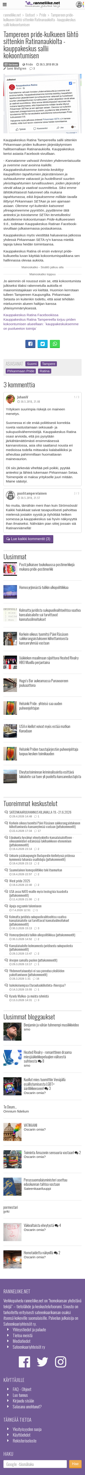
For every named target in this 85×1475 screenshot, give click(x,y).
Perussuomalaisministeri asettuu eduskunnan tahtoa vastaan (45, 1182)
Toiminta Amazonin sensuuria (52, 1152)
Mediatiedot (21, 1341)
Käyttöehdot (21, 1434)
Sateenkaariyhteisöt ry (29, 1346)
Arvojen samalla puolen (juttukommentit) (33, 959)
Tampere (48, 364)
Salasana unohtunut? (27, 1406)
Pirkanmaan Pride (20, 371)
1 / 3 (76, 397)
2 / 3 (76, 493)
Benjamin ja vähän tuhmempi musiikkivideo (51, 1025)
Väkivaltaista (42, 1225)
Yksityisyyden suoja (27, 1429)
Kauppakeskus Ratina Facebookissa (30, 315)
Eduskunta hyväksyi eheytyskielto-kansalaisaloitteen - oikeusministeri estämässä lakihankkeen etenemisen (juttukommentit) (41, 841)
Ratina (44, 371)
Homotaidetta (42, 1252)
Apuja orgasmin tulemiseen (25, 905)
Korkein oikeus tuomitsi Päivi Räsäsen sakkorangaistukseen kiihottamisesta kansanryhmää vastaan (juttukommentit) (44, 824)
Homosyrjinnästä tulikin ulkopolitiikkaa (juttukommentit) (42, 934)
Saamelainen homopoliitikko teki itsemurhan (35, 869)
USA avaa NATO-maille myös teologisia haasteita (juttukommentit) (38, 893)
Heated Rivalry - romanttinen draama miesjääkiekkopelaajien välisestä (48, 1056)
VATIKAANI (30, 1125)
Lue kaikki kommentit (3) (28, 539)
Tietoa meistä (22, 1335)
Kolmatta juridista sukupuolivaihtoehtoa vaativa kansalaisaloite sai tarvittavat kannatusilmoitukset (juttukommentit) (39, 920)
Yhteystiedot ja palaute (29, 1329)
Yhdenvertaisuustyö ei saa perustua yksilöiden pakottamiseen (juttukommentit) (36, 972)
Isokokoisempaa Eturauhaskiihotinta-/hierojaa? (37, 985)
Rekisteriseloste (24, 1440)
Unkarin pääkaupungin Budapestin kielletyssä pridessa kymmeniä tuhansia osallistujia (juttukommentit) (42, 857)
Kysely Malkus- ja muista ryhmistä (29, 995)
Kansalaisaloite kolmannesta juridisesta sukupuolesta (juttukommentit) (41, 947)
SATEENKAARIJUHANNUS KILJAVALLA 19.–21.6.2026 (40, 811)
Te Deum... (10, 1107)
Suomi (32, 364)
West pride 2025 (19, 880)
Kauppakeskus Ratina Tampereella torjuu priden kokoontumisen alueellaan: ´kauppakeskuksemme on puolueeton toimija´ (41, 324)
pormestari (10, 1207)
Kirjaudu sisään (23, 1400)
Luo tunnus (20, 1395)
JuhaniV (22, 397)
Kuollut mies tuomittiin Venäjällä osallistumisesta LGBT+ (45, 1084)
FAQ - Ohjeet (22, 1389)
